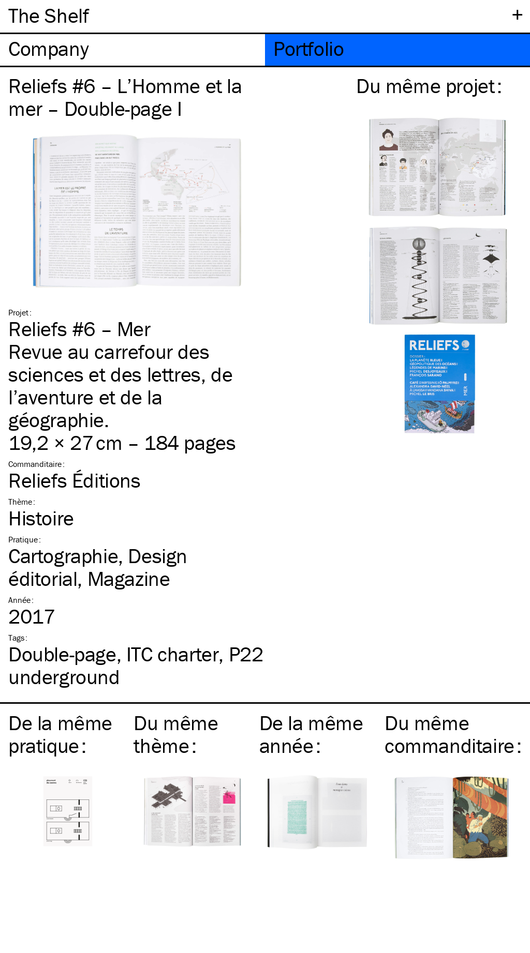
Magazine (128, 578)
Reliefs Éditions (74, 480)
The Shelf (48, 15)
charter (172, 654)
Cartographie (63, 555)
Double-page (62, 654)
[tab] (132, 50)
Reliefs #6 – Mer (79, 328)
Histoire (41, 518)
